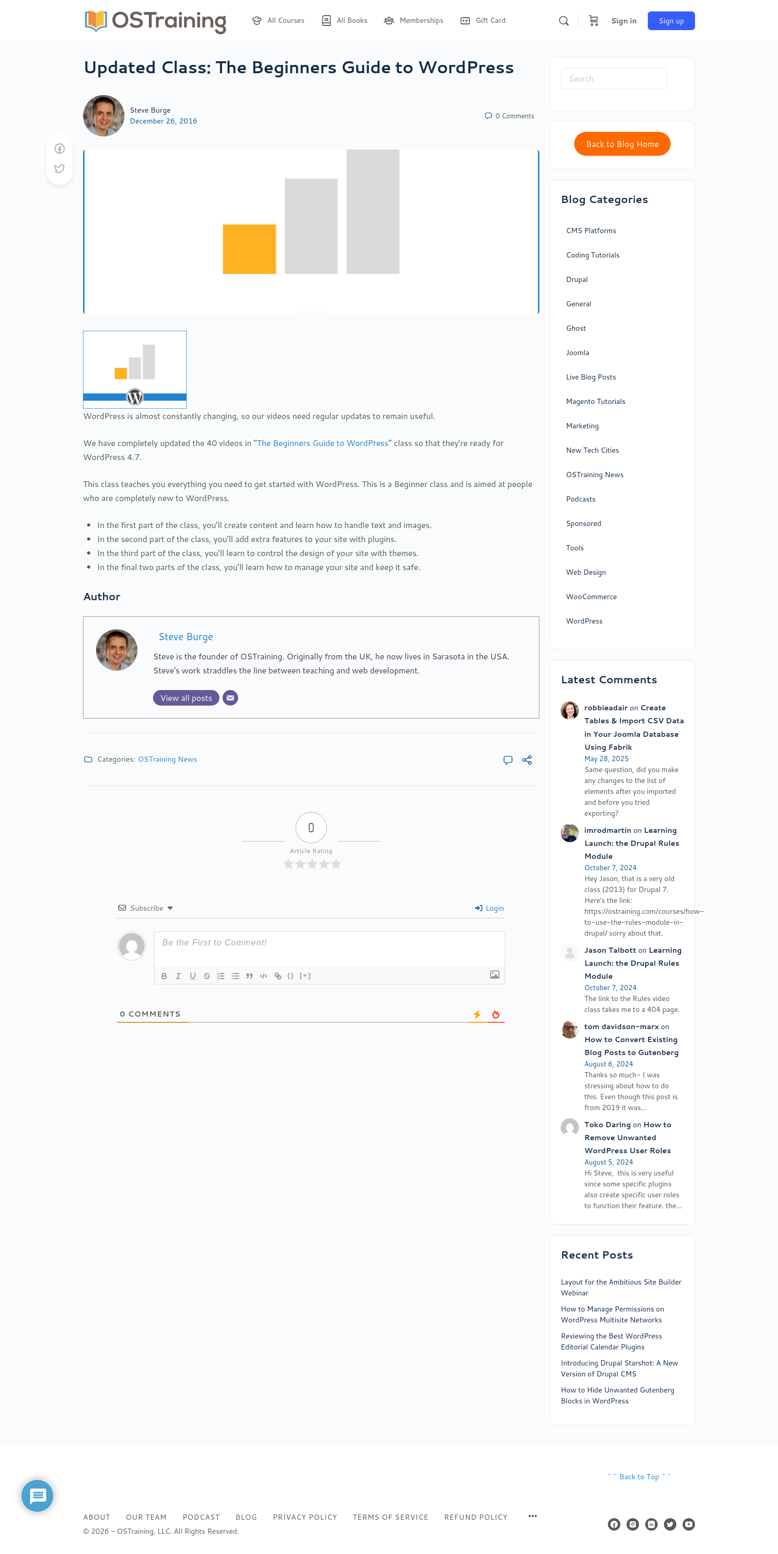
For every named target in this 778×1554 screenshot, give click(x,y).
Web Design (586, 572)
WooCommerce (591, 596)
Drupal (577, 279)
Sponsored (583, 523)
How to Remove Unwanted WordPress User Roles (628, 1137)
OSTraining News (167, 759)
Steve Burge (150, 110)
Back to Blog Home (622, 144)
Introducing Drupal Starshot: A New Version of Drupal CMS (619, 1368)
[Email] (230, 698)
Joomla (577, 352)
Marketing (582, 426)
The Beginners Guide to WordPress (322, 443)
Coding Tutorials (593, 255)
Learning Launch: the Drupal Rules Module (632, 843)
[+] (308, 975)
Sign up (671, 21)
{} (294, 975)
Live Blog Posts (591, 377)
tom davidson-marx (622, 1026)
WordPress (584, 621)
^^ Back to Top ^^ (639, 1476)
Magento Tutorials (596, 401)
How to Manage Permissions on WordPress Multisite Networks (612, 1314)
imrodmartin (608, 830)
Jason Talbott (610, 950)
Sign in (624, 21)
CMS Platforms (591, 230)
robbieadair (606, 707)
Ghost (576, 328)
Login (489, 908)
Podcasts (580, 499)
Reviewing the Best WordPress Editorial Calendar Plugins (611, 1341)
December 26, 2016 (164, 121)
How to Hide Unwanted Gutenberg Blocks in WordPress (617, 1395)
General (578, 304)
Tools (575, 548)
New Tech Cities (592, 450)
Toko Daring (608, 1124)
